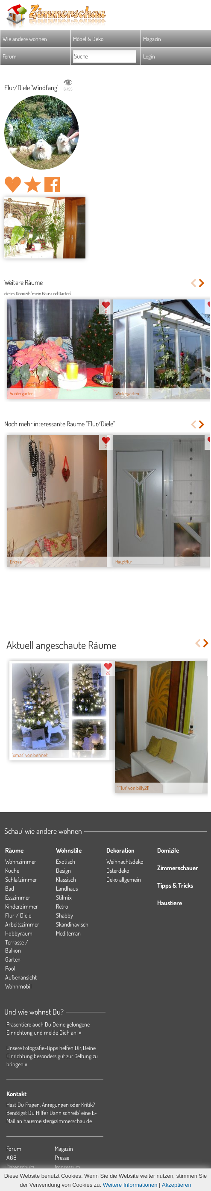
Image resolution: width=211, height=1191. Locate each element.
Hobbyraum (18, 933)
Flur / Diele (18, 915)
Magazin (152, 38)
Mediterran (68, 933)
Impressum (67, 1166)
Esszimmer (17, 897)
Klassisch (66, 879)
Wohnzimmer (20, 861)
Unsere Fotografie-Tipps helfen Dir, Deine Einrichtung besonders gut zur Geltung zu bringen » (52, 1056)
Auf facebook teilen (52, 184)
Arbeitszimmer (22, 924)
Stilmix (64, 897)
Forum (10, 56)
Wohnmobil (18, 986)
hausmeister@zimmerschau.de (57, 1120)
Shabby (64, 915)
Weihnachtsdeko (125, 861)
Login (149, 56)
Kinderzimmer (21, 906)
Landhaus (67, 888)
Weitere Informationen (130, 1185)
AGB (11, 1157)
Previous (193, 283)
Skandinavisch (72, 924)
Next (202, 283)
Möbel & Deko (88, 38)
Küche (12, 870)
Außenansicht (21, 977)
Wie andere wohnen (25, 38)
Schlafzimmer (21, 879)
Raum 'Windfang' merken (32, 184)
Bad (9, 888)
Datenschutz (20, 1166)
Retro (62, 906)
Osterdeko (117, 870)
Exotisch (65, 861)
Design (63, 870)
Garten (13, 959)
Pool (10, 968)
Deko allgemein (123, 879)
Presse (62, 1157)
